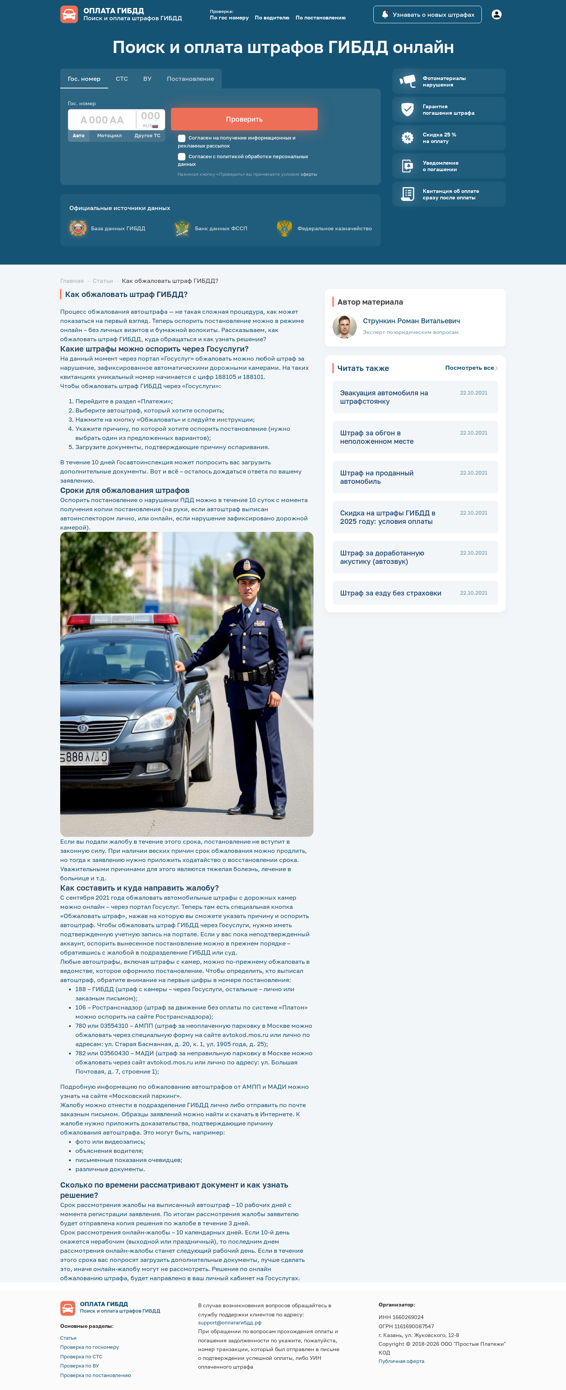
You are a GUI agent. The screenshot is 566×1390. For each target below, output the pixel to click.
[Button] (497, 14)
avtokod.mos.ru (245, 1034)
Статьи (103, 280)
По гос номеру (229, 17)
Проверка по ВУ (79, 1366)
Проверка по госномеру (89, 1347)
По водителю (272, 17)
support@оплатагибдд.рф (230, 1322)
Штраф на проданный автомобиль (377, 477)
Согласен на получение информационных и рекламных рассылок (237, 141)
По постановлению (321, 17)
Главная (72, 280)
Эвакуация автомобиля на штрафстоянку (384, 397)
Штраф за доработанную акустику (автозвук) (382, 557)
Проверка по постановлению (95, 1375)
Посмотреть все (471, 367)
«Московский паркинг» (144, 1095)
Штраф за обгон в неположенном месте (377, 437)
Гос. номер (82, 103)
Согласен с (243, 160)
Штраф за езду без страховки (390, 593)
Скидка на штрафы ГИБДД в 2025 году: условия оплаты (387, 517)
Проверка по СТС (81, 1356)
